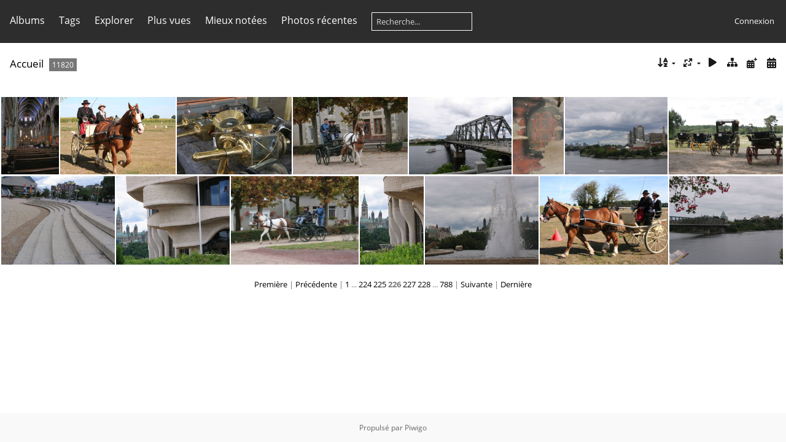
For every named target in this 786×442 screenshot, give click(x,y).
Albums (27, 20)
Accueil (27, 63)
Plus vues (169, 20)
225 (379, 284)
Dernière (516, 284)
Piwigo (416, 427)
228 (424, 284)
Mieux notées (236, 20)
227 (409, 284)
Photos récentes (319, 20)
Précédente (316, 284)
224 (365, 284)
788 (446, 284)
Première (270, 284)
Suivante (476, 284)
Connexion (754, 20)
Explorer (114, 20)
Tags (69, 20)
